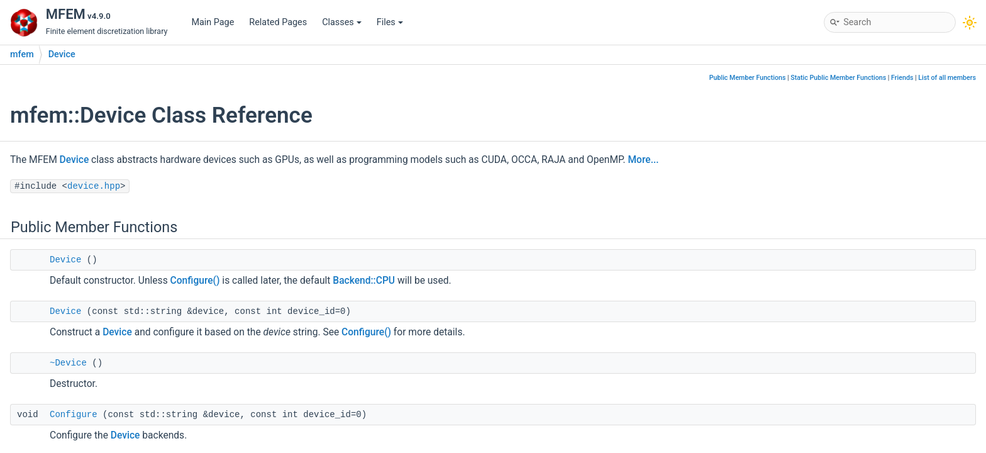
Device (61, 54)
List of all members (947, 78)
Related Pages (278, 22)
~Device (68, 363)
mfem (22, 54)
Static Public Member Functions (838, 78)
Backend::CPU (364, 280)
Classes (342, 22)
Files (390, 22)
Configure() (195, 280)
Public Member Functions (747, 78)
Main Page (212, 22)
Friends (902, 78)
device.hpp (93, 186)
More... (643, 159)
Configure (73, 415)
